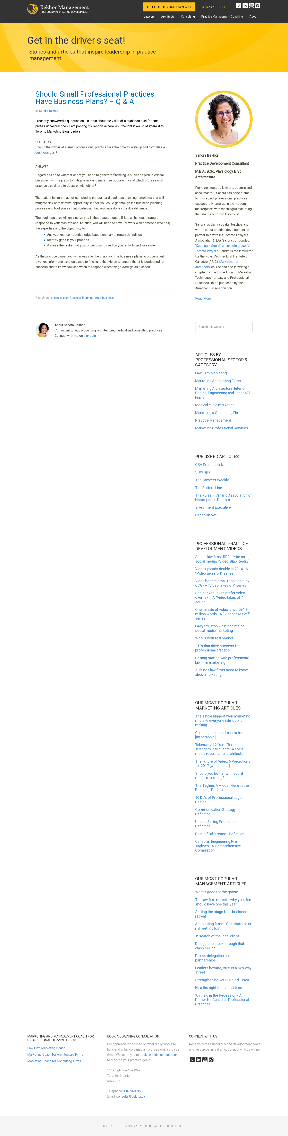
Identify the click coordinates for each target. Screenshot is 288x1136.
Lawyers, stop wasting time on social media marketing (220, 628)
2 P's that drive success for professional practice (217, 648)
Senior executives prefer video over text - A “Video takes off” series (220, 597)
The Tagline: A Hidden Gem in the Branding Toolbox (222, 787)
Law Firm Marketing (211, 373)
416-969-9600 (213, 7)
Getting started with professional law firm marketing (222, 660)
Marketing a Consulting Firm (217, 413)
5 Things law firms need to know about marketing (221, 672)
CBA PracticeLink (209, 464)
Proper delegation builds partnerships (215, 958)
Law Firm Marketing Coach (46, 1048)
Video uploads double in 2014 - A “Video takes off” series (221, 571)
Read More (203, 298)
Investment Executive (213, 507)
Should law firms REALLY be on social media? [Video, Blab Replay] (222, 559)
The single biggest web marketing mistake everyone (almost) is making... (222, 720)
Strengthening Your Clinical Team (222, 980)
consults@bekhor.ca (130, 1096)
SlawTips (202, 472)
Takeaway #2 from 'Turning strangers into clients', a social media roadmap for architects (219, 749)
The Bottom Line (208, 488)
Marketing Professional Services (221, 428)
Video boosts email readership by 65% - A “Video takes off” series (222, 583)
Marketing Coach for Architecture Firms (55, 1055)
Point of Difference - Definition (219, 834)
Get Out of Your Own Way (169, 7)
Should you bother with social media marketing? (219, 775)
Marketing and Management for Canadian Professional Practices (58, 9)
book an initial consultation (159, 1055)
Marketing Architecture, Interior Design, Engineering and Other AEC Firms (223, 392)
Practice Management (213, 420)
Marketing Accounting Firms (218, 381)
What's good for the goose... (217, 892)
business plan (45, 152)
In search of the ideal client (217, 936)
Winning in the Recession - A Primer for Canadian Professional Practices (222, 999)
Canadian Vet (206, 515)
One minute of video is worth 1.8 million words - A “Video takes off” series (222, 613)
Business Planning (81, 297)
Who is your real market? (215, 638)
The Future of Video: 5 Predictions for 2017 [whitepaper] (222, 763)
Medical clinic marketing (215, 405)
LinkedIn (90, 336)
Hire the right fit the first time (218, 987)
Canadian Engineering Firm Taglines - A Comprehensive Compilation (218, 845)
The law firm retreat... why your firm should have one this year (223, 902)
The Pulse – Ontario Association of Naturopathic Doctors (223, 497)
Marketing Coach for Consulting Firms (54, 1061)
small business (104, 297)
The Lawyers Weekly (212, 480)
